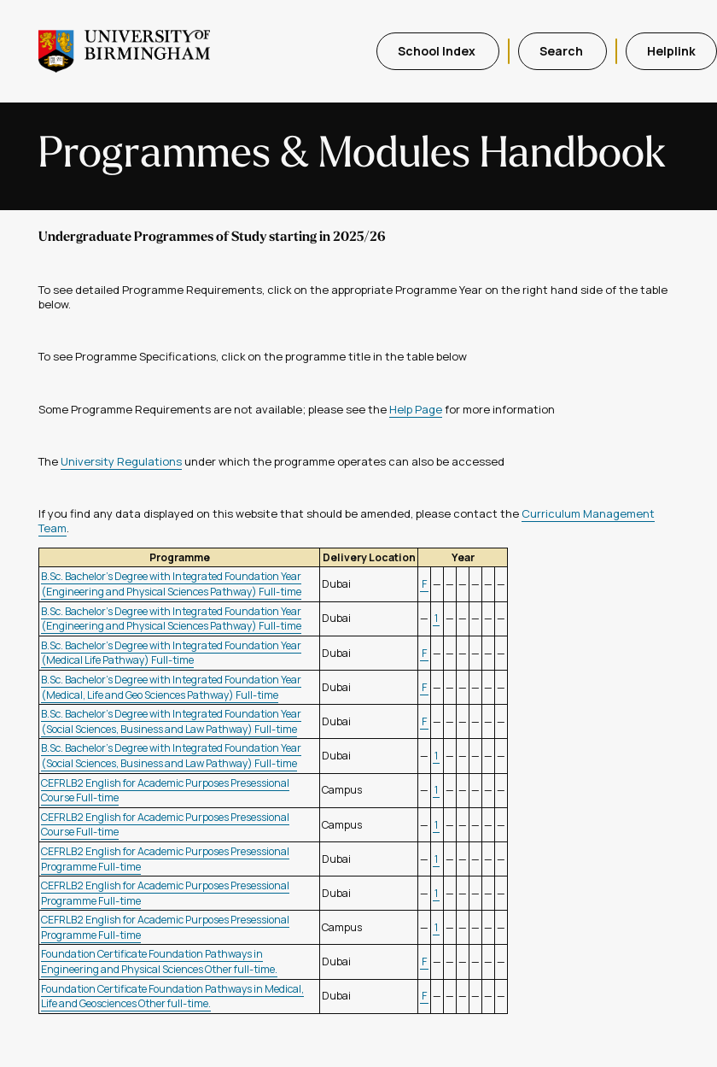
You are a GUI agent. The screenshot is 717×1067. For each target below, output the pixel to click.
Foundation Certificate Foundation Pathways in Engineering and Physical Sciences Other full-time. (159, 961)
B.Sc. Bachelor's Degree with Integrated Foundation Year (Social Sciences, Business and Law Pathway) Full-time (171, 721)
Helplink (671, 51)
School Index (438, 51)
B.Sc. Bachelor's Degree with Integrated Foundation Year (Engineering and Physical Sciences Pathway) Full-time (171, 584)
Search (562, 51)
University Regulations (121, 461)
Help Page (415, 409)
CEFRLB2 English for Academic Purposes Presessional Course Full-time (165, 791)
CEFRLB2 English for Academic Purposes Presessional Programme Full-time (165, 859)
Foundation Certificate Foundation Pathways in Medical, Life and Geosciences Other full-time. (172, 996)
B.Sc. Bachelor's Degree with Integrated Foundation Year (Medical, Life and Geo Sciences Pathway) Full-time (171, 687)
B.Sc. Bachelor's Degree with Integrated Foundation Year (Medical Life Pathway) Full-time (171, 653)
